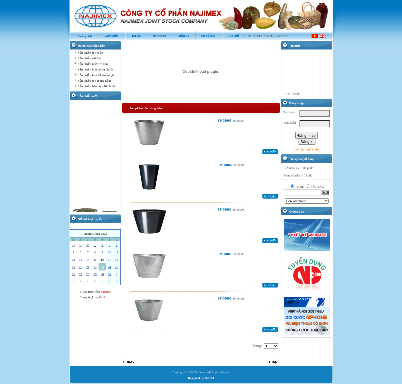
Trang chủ (82, 36)
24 (109, 266)
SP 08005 (224, 120)
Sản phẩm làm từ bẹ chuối (95, 69)
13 (80, 259)
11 (116, 252)
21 (87, 266)
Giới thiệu (109, 35)
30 (80, 245)
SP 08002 (224, 254)
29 (73, 245)
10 (109, 252)
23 (102, 266)
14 (87, 259)
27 (80, 274)
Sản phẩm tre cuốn (90, 52)
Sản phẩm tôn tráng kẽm (94, 80)
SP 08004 (224, 165)
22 (95, 266)
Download (156, 35)
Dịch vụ (181, 35)
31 (87, 245)
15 (95, 259)
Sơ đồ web (205, 35)
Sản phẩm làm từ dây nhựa (96, 75)
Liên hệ (230, 35)
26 (73, 274)
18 (116, 259)
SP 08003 (224, 209)
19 (73, 266)
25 (116, 266)
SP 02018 (294, 94)
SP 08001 (224, 298)
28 (87, 274)
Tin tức (133, 35)
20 (80, 266)
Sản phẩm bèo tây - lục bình (96, 86)
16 (102, 259)
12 (73, 259)
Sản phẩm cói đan (90, 58)
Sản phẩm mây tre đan (93, 63)
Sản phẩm (317, 187)
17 (109, 259)
